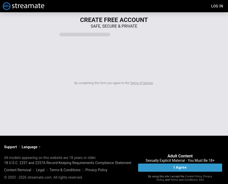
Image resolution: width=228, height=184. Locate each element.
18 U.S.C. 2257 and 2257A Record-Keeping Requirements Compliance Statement (67, 163)
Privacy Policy (96, 170)
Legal (40, 170)
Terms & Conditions (65, 170)
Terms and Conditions (184, 179)
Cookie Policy (193, 176)
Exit (201, 179)
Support (10, 147)
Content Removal (17, 170)
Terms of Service (141, 83)
